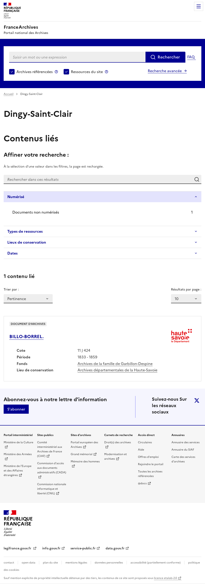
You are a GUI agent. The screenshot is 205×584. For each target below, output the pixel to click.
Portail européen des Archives (84, 444)
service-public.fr (83, 548)
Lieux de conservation (26, 242)
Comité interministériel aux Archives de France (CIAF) (49, 449)
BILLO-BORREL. (26, 336)
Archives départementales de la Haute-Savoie (117, 370)
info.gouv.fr (51, 548)
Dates (12, 253)
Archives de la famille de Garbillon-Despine (115, 363)
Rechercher (169, 57)
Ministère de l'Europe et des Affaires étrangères (17, 470)
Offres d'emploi (148, 457)
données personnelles (109, 563)
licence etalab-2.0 (165, 578)
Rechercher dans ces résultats (196, 179)
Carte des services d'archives (183, 459)
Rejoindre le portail (150, 464)
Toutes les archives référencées (150, 473)
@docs (142, 483)
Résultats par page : (186, 289)
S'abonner (16, 409)
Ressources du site (87, 71)
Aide (141, 450)
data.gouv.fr (115, 548)
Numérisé (15, 196)
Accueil (8, 94)
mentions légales (76, 563)
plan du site (50, 563)
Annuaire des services (185, 442)
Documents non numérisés (35, 212)
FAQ (191, 57)
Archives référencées (34, 71)
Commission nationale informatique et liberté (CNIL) (51, 488)
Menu (198, 6)
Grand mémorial (81, 454)
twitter (196, 400)
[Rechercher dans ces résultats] (98, 179)
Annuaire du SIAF (182, 450)
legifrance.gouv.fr (18, 548)
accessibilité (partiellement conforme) (155, 563)
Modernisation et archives (115, 456)
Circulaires (145, 442)
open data (28, 563)
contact (9, 563)
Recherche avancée (165, 71)
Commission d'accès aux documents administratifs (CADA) (51, 467)
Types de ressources (25, 231)
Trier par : (11, 289)
